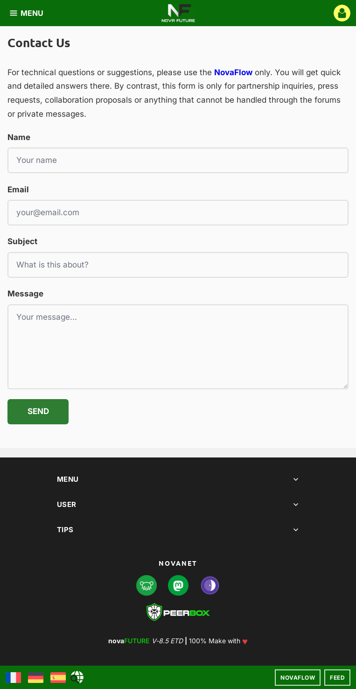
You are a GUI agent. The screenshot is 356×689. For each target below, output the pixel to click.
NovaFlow (297, 677)
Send (38, 411)
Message (25, 293)
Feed (337, 677)
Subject (22, 241)
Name (18, 137)
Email (18, 189)
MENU (26, 13)
